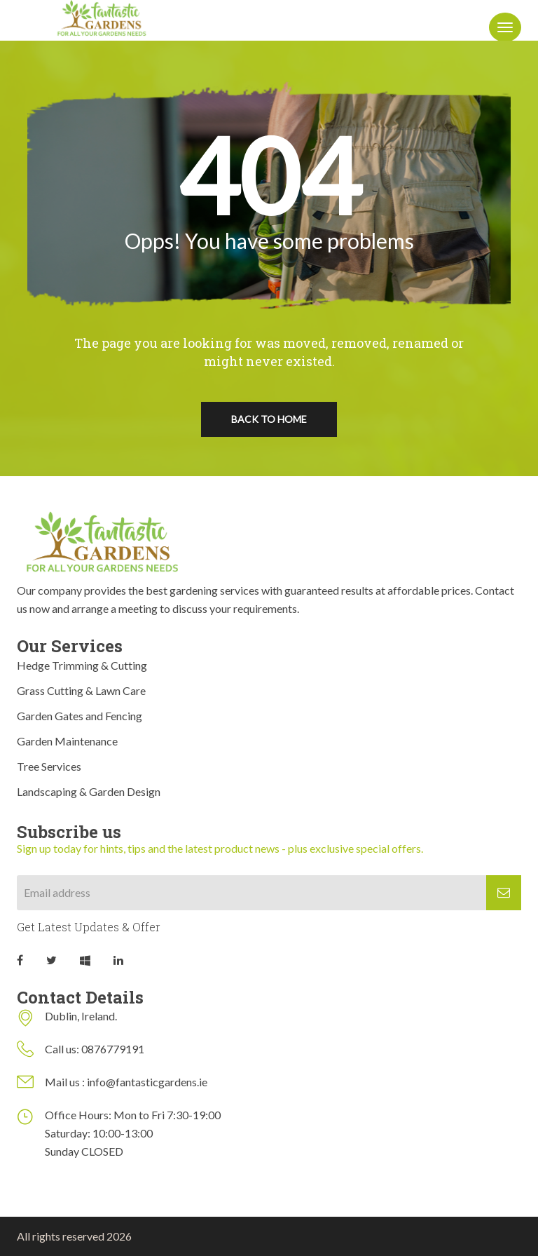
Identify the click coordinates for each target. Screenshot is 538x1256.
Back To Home (269, 419)
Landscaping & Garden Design (88, 791)
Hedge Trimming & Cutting (82, 665)
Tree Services (49, 766)
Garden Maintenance (67, 741)
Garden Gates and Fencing (79, 715)
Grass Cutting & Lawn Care (81, 690)
